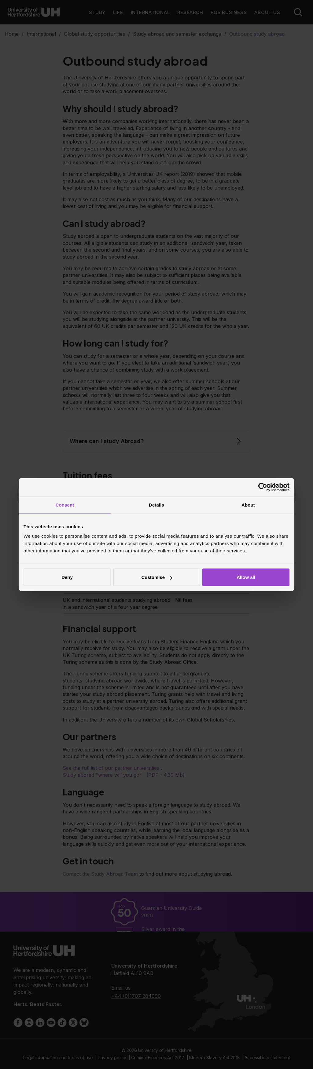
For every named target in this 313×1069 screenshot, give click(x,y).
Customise (156, 577)
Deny (67, 577)
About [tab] (248, 504)
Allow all (246, 577)
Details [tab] (156, 504)
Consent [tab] (65, 504)
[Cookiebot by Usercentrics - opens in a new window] (262, 487)
